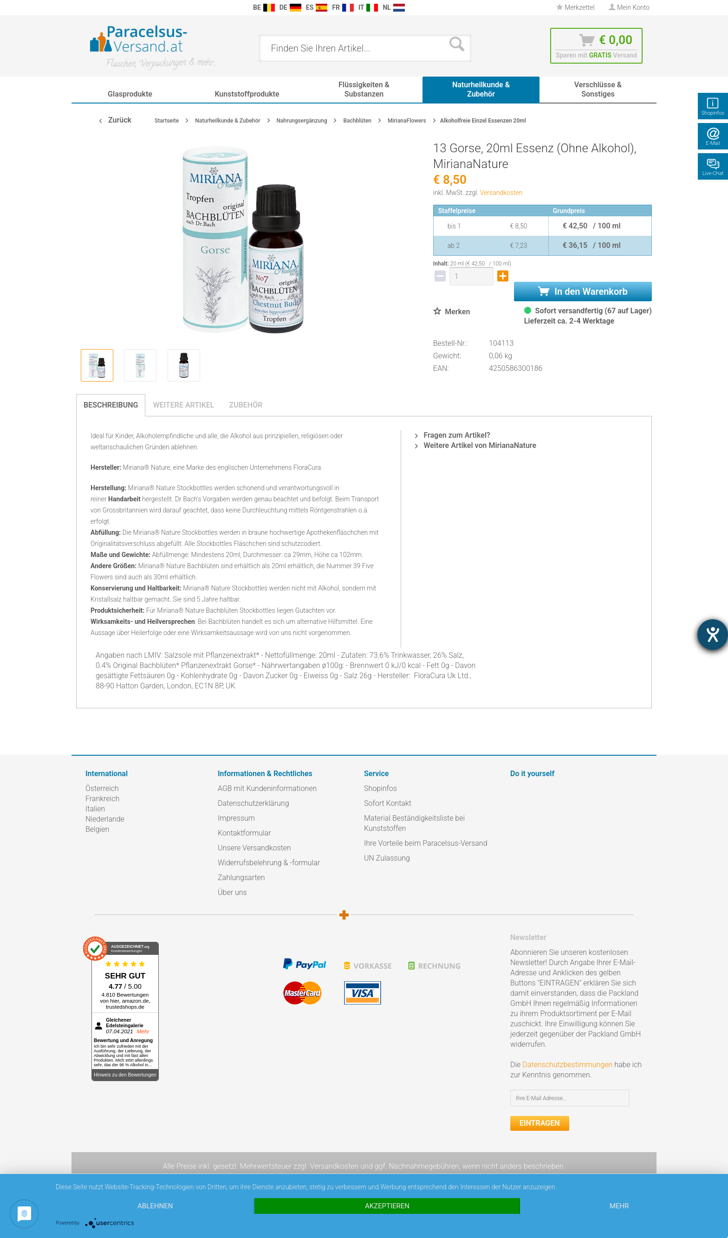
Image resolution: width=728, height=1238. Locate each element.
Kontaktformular (244, 833)
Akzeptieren (387, 1206)
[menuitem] (90, 7)
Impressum (236, 818)
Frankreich (102, 798)
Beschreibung (111, 405)
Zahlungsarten (241, 877)
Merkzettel (575, 7)
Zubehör (245, 405)
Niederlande (104, 819)
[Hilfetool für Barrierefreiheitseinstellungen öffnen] (712, 634)
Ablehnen (155, 1206)
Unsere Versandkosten (254, 847)
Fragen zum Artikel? (452, 435)
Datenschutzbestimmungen (567, 1064)
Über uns (232, 892)
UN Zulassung (387, 858)
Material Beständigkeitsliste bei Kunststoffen (414, 823)
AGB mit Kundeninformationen (267, 788)
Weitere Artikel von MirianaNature (475, 445)
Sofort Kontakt (387, 803)
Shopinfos (380, 788)
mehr (619, 1206)
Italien (95, 808)
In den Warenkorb (582, 291)
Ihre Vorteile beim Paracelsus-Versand (426, 843)
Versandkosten (501, 192)
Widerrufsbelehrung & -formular (269, 862)
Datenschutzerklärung (253, 803)
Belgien (97, 829)
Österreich (102, 788)
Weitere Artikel (183, 405)
